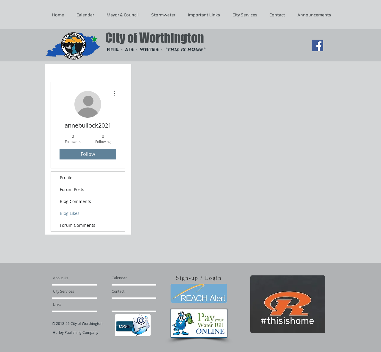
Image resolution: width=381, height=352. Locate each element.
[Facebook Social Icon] (317, 45)
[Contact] (128, 291)
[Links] (69, 304)
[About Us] (76, 277)
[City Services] (70, 291)
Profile (66, 177)
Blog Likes (69, 213)
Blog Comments (75, 201)
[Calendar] (129, 277)
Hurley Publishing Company (75, 332)
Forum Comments (77, 225)
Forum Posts (72, 189)
